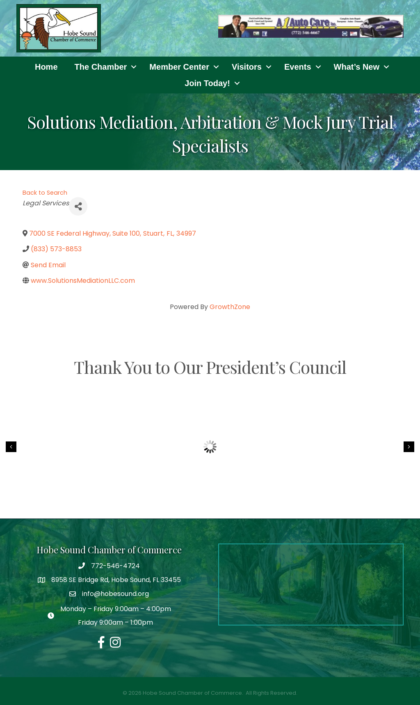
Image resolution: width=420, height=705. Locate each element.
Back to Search (45, 193)
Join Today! (207, 83)
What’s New (357, 66)
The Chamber (101, 66)
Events (297, 66)
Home (46, 66)
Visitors (247, 66)
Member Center (179, 66)
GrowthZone (230, 307)
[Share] (78, 206)
